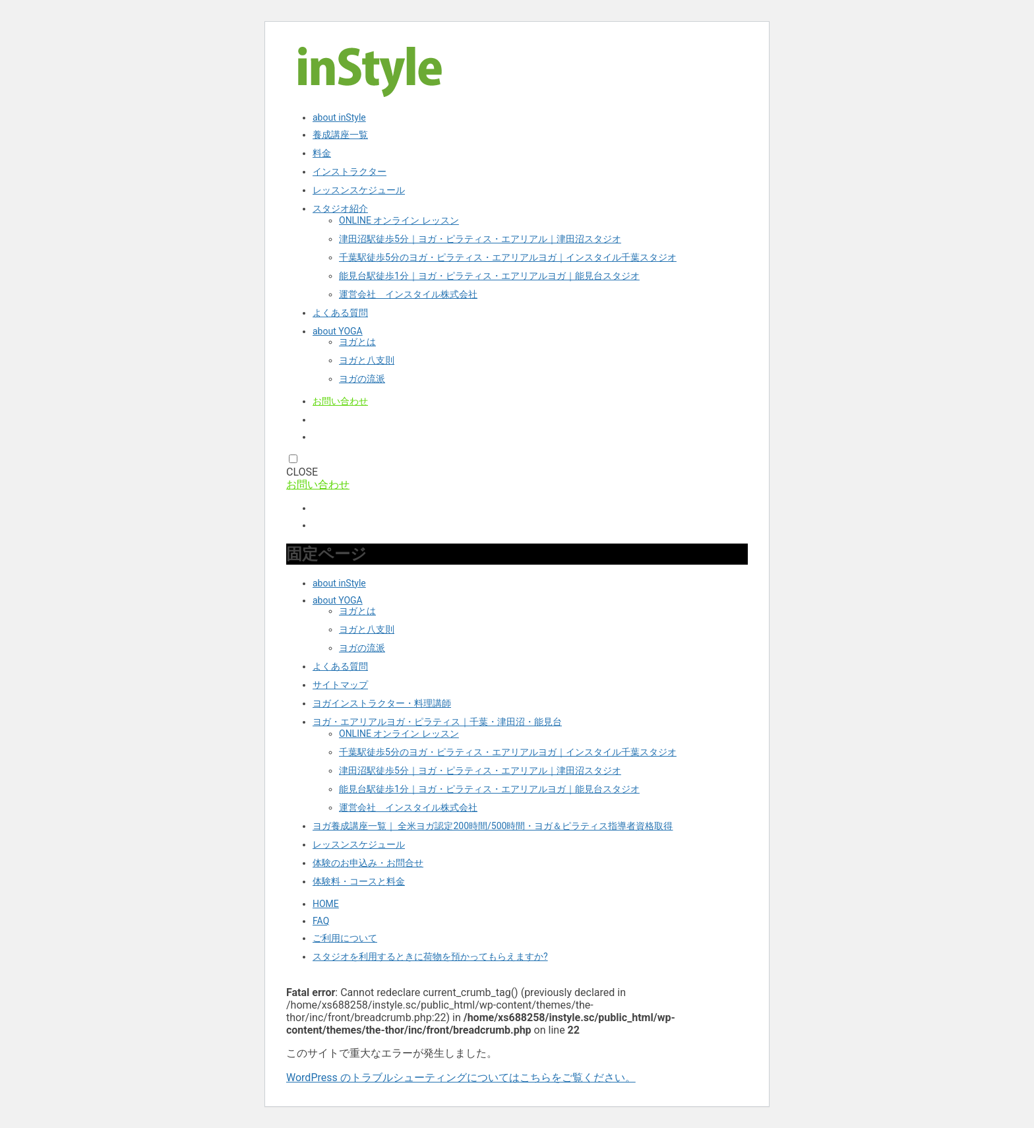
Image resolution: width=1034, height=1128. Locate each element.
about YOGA (338, 331)
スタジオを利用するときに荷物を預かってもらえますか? (430, 956)
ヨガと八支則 (366, 360)
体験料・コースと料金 (359, 881)
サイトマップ (340, 684)
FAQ (321, 921)
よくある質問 (340, 312)
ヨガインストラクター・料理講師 (382, 703)
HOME (326, 903)
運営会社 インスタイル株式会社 (408, 294)
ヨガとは (357, 341)
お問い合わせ (340, 401)
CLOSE (302, 472)
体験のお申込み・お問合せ (368, 863)
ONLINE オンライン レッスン (399, 220)
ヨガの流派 (362, 378)
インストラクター (349, 171)
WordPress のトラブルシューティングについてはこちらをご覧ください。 (461, 1077)
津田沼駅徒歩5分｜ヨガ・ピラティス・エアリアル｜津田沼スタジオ (480, 239)
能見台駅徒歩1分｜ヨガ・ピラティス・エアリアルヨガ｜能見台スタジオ (489, 275)
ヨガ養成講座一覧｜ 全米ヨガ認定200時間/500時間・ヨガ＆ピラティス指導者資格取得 (493, 826)
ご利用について (345, 938)
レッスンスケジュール (359, 190)
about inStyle (339, 117)
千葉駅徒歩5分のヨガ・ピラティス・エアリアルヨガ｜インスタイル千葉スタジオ (508, 257)
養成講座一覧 (340, 134)
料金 (322, 153)
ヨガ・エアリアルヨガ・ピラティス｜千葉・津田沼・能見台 (437, 721)
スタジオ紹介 (340, 208)
